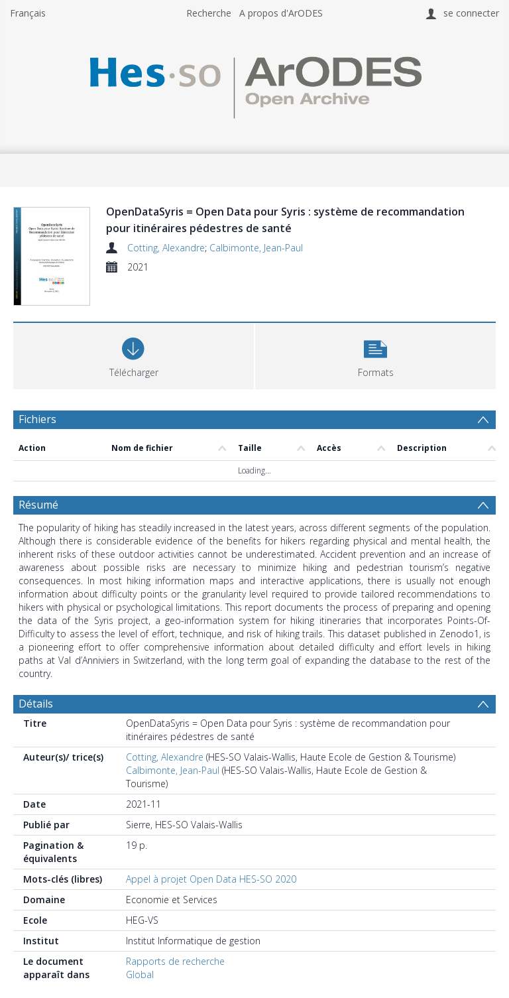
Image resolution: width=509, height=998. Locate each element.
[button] (375, 354)
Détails (36, 703)
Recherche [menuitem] (208, 13)
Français (28, 13)
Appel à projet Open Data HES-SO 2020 (211, 879)
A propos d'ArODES (281, 13)
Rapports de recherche (175, 961)
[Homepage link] (254, 83)
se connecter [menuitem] (471, 13)
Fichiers (37, 419)
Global (140, 974)
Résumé (38, 504)
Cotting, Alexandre (166, 247)
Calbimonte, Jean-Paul (256, 247)
